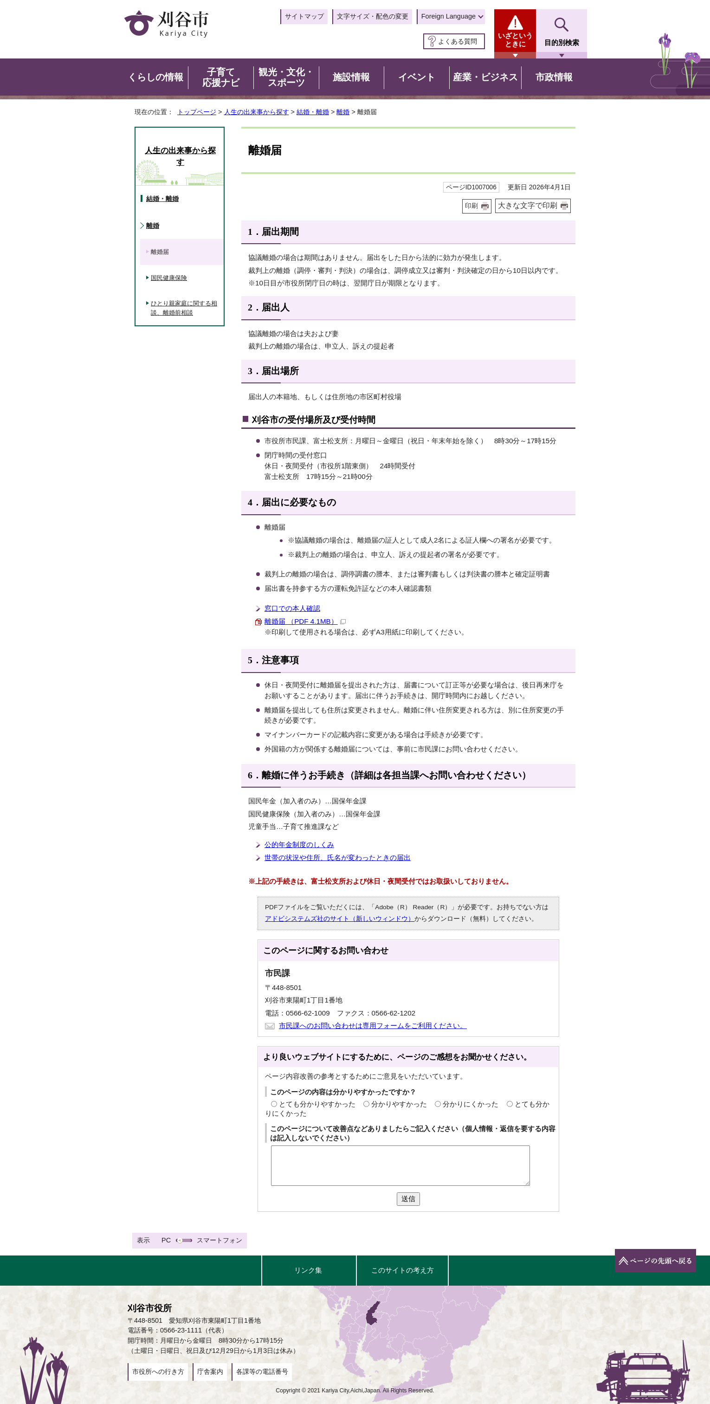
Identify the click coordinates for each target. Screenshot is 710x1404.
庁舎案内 (210, 1371)
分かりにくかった (470, 1104)
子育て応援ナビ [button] (220, 77)
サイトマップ (304, 16)
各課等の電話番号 (262, 1371)
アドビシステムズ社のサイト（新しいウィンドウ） (339, 918)
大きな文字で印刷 (527, 205)
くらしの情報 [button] (155, 77)
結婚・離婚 (313, 112)
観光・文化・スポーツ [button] (286, 77)
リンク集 (308, 1270)
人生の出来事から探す (256, 112)
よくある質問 (457, 41)
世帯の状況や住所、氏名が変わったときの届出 (338, 857)
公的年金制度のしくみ (299, 844)
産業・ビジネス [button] (485, 77)
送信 (408, 1199)
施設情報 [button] (351, 77)
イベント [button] (416, 77)
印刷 (471, 205)
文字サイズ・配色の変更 (372, 16)
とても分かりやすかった (317, 1104)
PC (166, 1240)
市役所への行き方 (158, 1371)
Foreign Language (448, 16)
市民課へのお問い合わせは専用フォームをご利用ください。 (373, 1025)
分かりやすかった (399, 1104)
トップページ (196, 112)
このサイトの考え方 (402, 1270)
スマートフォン (219, 1240)
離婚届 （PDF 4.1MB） (305, 621)
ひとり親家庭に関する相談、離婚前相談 (184, 308)
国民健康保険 (169, 277)
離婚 (342, 112)
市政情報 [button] (554, 77)
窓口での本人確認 (292, 608)
